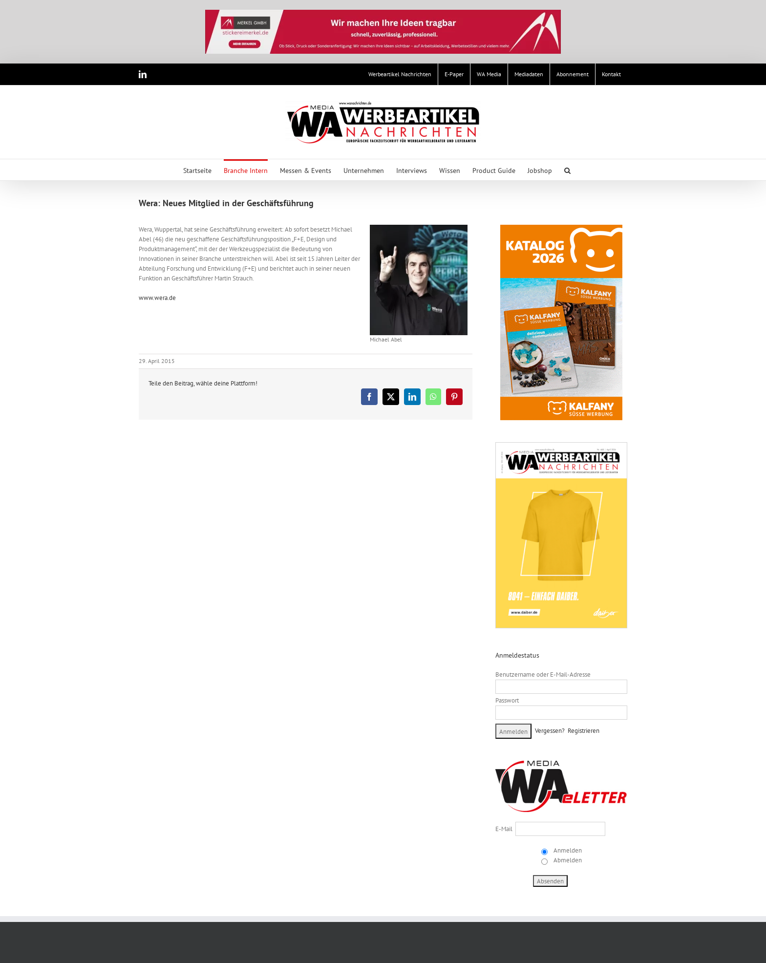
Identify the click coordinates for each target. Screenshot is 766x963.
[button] (567, 169)
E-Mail (503, 829)
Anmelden (567, 850)
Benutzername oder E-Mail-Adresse (543, 674)
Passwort (507, 700)
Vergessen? (550, 731)
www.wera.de (157, 298)
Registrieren (583, 731)
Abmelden (567, 860)
